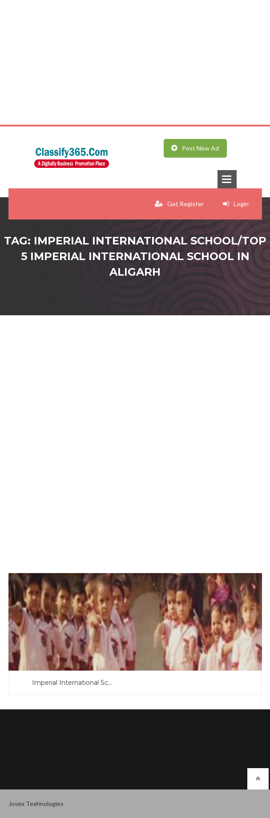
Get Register (179, 204)
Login (236, 204)
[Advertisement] (135, 62)
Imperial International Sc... (72, 683)
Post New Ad (195, 148)
